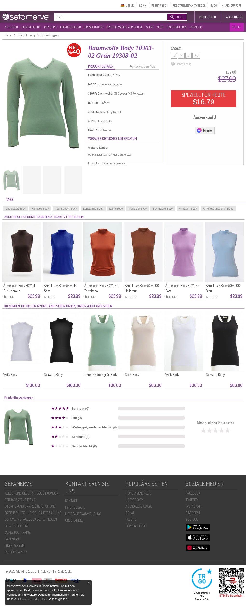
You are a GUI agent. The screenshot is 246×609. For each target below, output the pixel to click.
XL (196, 55)
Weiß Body (10, 374)
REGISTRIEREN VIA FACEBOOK (189, 5)
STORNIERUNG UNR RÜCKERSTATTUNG (30, 506)
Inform (204, 130)
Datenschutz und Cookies (32, 599)
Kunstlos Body (40, 208)
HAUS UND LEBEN (177, 27)
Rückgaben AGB (143, 66)
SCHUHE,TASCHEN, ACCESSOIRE (125, 27)
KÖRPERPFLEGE (135, 526)
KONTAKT (71, 501)
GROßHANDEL (74, 520)
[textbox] (106, 17)
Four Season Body (66, 208)
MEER (160, 27)
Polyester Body (138, 208)
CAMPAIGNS (13, 539)
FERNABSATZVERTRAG (20, 500)
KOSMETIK (196, 27)
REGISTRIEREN (159, 5)
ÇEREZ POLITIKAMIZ (18, 532)
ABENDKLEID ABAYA (138, 506)
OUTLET (236, 27)
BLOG (214, 5)
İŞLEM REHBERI (15, 545)
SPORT (149, 27)
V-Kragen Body (188, 208)
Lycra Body (116, 208)
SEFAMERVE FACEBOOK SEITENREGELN (31, 519)
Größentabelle (181, 64)
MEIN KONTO (207, 17)
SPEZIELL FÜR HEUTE (203, 98)
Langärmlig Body (93, 208)
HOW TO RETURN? (16, 526)
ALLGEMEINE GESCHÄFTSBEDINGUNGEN (31, 493)
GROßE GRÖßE (93, 27)
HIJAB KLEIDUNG (31, 27)
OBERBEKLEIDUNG (70, 27)
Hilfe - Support (75, 507)
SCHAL (130, 513)
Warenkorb (235, 17)
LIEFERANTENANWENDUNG (83, 514)
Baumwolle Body (163, 208)
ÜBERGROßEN (134, 500)
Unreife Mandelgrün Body (218, 208)
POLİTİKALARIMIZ (16, 552)
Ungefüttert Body (16, 208)
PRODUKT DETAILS (100, 66)
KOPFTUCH (50, 27)
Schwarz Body (53, 374)
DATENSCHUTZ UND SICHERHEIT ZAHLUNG (33, 513)
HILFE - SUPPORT (231, 5)
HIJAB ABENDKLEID (138, 493)
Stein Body (132, 374)
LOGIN (142, 5)
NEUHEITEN (11, 27)
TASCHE (130, 519)
